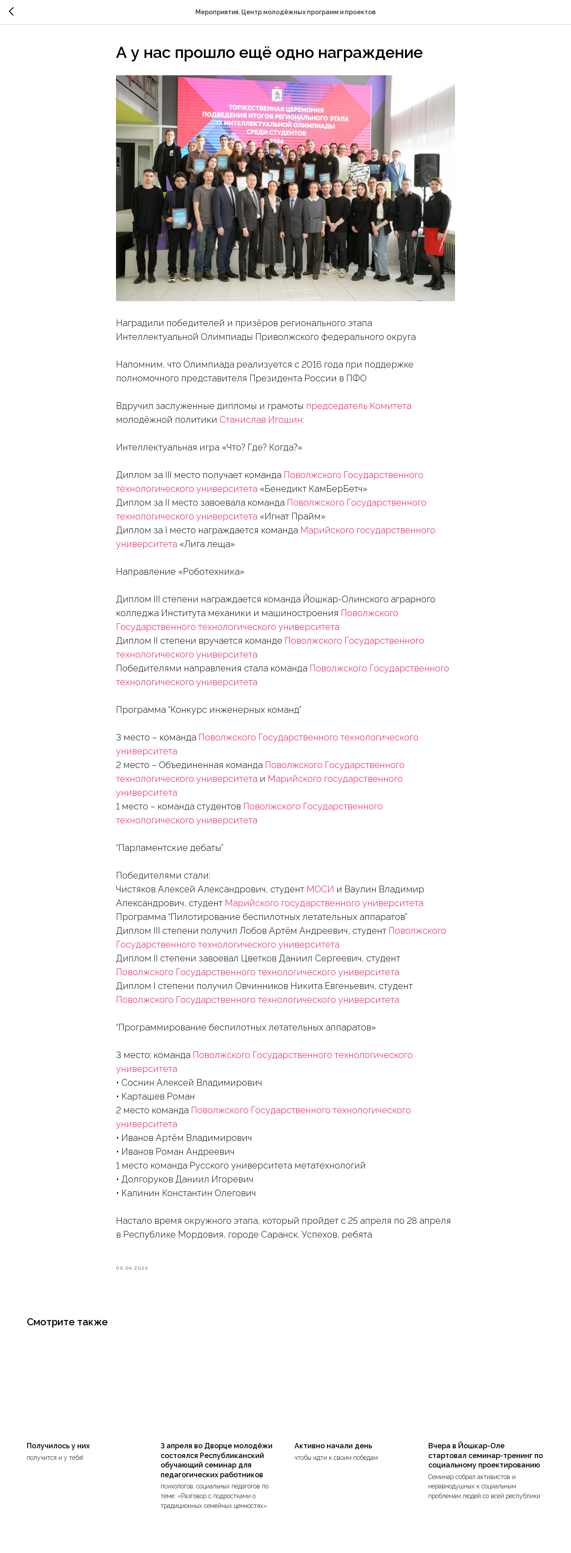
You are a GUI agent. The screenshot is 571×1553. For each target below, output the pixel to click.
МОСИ (320, 889)
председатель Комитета (358, 406)
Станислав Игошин (260, 419)
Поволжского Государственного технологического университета (257, 972)
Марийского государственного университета (324, 903)
